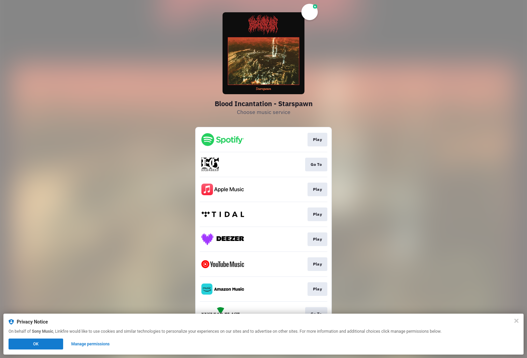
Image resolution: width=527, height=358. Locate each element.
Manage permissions (90, 344)
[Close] (516, 320)
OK (36, 344)
